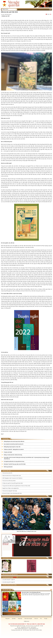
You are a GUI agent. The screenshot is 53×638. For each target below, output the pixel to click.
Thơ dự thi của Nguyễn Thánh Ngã (10, 490)
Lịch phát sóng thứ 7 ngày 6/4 (9, 579)
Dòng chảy (20, 618)
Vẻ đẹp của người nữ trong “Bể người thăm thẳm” (13, 483)
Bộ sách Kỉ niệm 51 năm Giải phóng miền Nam (12, 493)
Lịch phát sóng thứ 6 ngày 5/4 (9, 582)
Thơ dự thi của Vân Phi (7, 473)
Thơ (41, 618)
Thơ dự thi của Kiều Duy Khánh (9, 480)
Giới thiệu (14, 618)
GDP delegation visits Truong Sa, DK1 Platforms (12, 478)
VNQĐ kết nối (26, 621)
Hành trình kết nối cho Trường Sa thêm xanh (12, 475)
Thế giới (45, 618)
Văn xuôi (36, 618)
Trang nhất (7, 618)
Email (48, 14)
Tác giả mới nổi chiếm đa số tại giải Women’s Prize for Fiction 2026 (16, 485)
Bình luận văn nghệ (28, 618)
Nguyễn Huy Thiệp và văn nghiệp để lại (11, 488)
